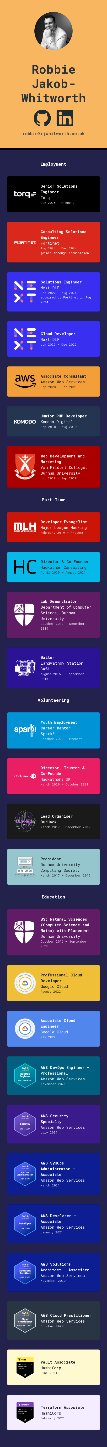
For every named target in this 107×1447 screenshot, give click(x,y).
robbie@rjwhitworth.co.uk (53, 133)
